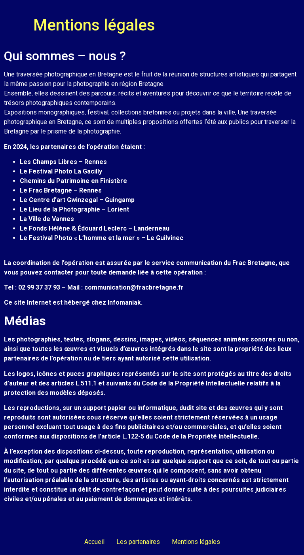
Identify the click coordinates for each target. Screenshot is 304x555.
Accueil (94, 541)
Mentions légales (196, 541)
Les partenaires (138, 541)
